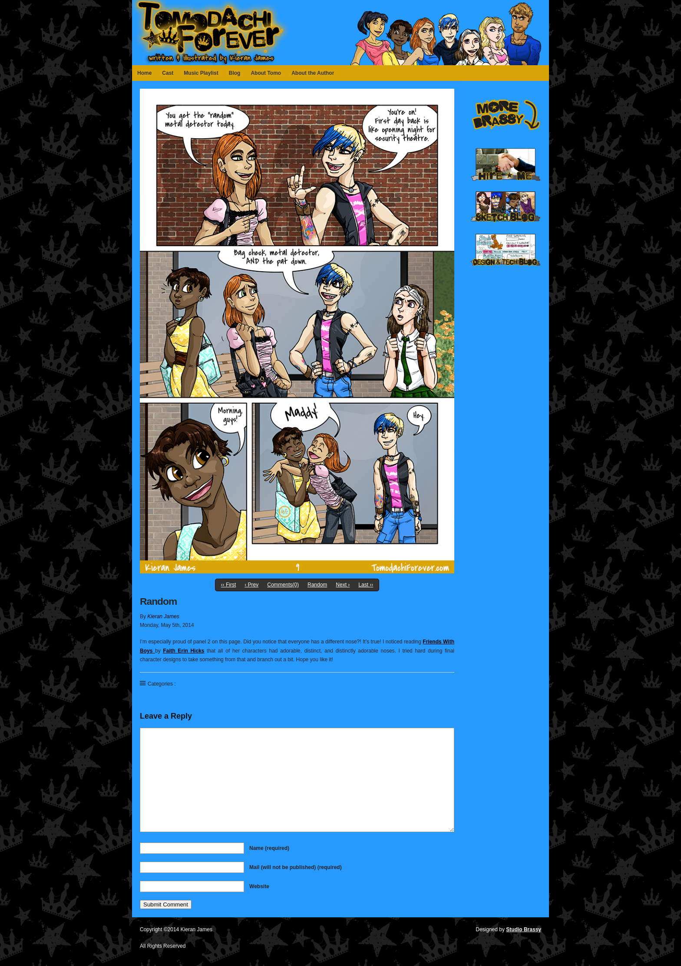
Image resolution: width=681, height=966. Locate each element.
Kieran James (163, 616)
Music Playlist (201, 73)
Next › (343, 585)
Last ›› (365, 585)
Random (317, 585)
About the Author (312, 73)
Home (144, 73)
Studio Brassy (523, 929)
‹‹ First (228, 585)
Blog (235, 73)
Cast (167, 73)
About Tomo (266, 73)
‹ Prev (251, 585)
